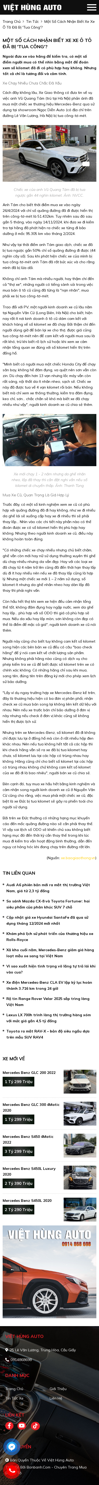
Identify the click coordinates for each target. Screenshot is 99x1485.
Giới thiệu (58, 1388)
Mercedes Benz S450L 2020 (27, 1200)
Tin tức (32, 21)
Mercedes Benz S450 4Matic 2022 (28, 1139)
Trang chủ (14, 1388)
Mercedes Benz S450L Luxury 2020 (29, 1171)
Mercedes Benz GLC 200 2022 (29, 1072)
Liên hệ (56, 1398)
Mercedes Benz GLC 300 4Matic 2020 (31, 1107)
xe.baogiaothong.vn (78, 858)
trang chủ (12, 21)
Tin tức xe (14, 1398)
